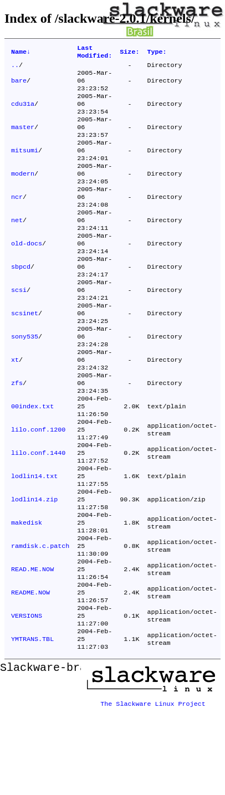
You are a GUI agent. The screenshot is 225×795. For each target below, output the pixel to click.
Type (156, 53)
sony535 (24, 378)
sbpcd (20, 298)
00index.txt (32, 458)
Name (20, 53)
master (22, 139)
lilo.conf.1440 (38, 511)
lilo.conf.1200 (38, 484)
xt (15, 405)
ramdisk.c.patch (40, 617)
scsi (19, 325)
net (17, 245)
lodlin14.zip (34, 564)
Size (129, 53)
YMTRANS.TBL (32, 724)
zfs (17, 431)
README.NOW (30, 670)
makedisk (26, 591)
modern (22, 192)
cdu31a (22, 112)
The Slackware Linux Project (153, 786)
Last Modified (94, 53)
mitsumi (24, 165)
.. (15, 68)
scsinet (24, 351)
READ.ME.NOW (32, 644)
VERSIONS (26, 697)
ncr (17, 218)
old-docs (26, 272)
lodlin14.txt (34, 538)
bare (19, 85)
